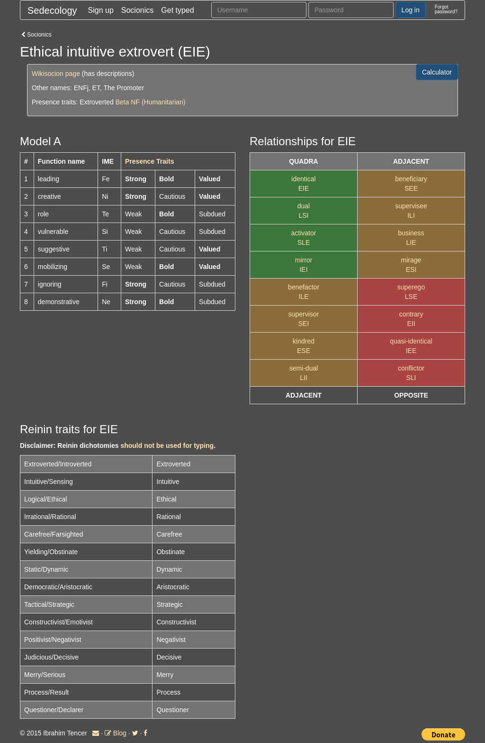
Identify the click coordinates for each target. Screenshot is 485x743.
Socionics (137, 10)
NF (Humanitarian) (158, 102)
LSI (303, 215)
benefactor (303, 287)
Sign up (101, 10)
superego (411, 287)
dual (303, 206)
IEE (411, 350)
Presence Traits (149, 161)
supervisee (411, 206)
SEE (411, 188)
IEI (303, 269)
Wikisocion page (56, 73)
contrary (411, 314)
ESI (411, 269)
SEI (303, 323)
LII (303, 377)
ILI (411, 215)
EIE (303, 188)
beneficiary (411, 179)
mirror (304, 260)
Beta (122, 102)
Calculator (437, 72)
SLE (303, 242)
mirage (411, 260)
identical (303, 179)
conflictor (411, 368)
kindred (303, 341)
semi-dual (303, 368)
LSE (411, 296)
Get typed (177, 10)
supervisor (303, 314)
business (411, 233)
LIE (411, 242)
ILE (303, 296)
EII (411, 323)
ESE (303, 350)
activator (303, 233)
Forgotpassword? (446, 9)
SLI (411, 377)
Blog (115, 733)
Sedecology (52, 10)
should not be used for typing (167, 445)
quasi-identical (411, 341)
